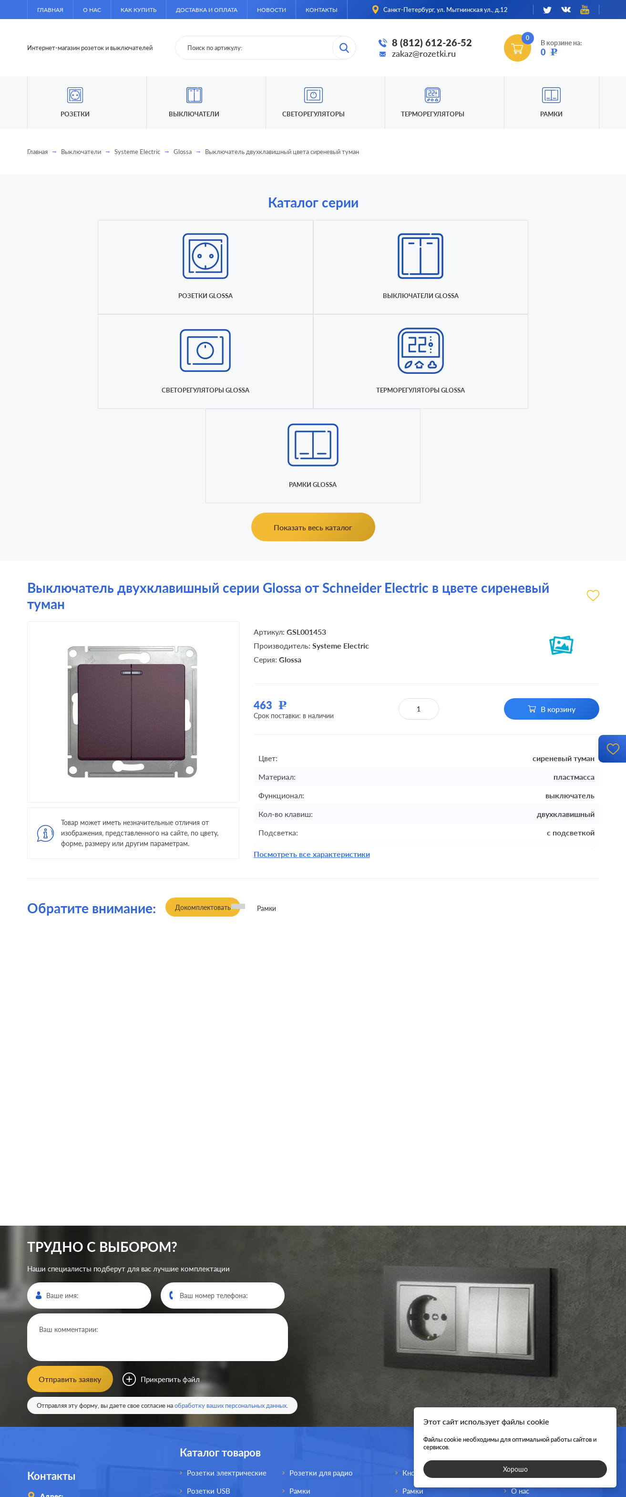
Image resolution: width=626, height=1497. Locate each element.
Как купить (138, 9)
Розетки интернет (217, 1390)
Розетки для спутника (223, 1408)
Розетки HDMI (211, 1318)
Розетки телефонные (222, 1372)
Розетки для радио (321, 1282)
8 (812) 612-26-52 (431, 43)
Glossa (183, 151)
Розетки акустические (224, 1336)
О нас (92, 9)
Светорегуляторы (313, 114)
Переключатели (316, 1354)
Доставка (526, 1336)
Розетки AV (206, 1354)
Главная (50, 9)
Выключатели (81, 151)
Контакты (322, 9)
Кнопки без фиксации (438, 1282)
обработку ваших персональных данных (230, 1214)
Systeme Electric (137, 151)
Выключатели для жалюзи (334, 1390)
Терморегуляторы (432, 114)
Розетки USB (208, 1300)
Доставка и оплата (206, 9)
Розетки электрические (227, 1282)
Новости (271, 9)
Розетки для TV (315, 1318)
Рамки (551, 114)
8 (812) (71, 1364)
